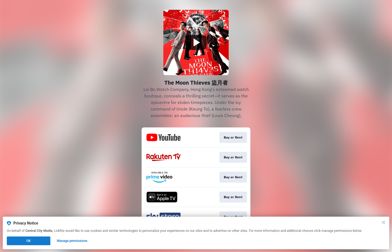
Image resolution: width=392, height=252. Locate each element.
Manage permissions (72, 241)
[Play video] (196, 42)
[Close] (383, 222)
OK (28, 241)
